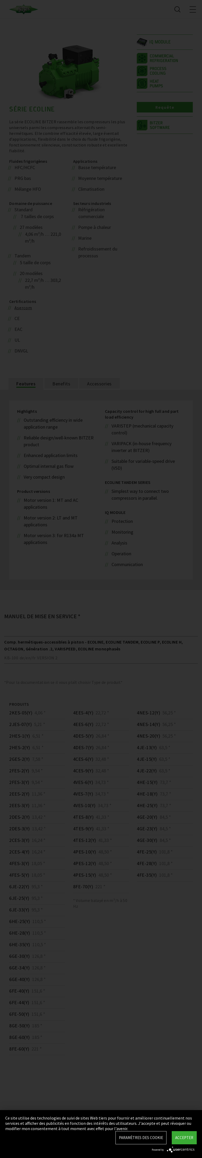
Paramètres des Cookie (141, 1137)
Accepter (184, 1137)
